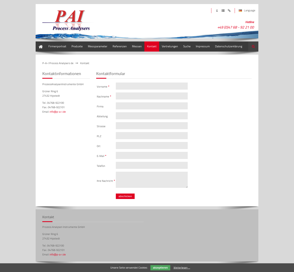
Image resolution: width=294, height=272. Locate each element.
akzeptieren (160, 267)
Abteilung (102, 116)
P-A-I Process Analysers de (58, 63)
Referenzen (120, 46)
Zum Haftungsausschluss (229, 10)
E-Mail (101, 156)
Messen (137, 46)
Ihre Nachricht (106, 182)
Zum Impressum (216, 10)
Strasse (101, 126)
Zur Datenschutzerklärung (223, 10)
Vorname (103, 86)
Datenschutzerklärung (228, 46)
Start (39, 43)
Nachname (104, 96)
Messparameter (97, 46)
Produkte (77, 46)
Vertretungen (170, 46)
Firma (100, 106)
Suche (187, 46)
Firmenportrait (57, 46)
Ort (98, 146)
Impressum (203, 46)
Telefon (101, 166)
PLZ (99, 136)
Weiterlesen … (182, 267)
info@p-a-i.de (58, 111)
